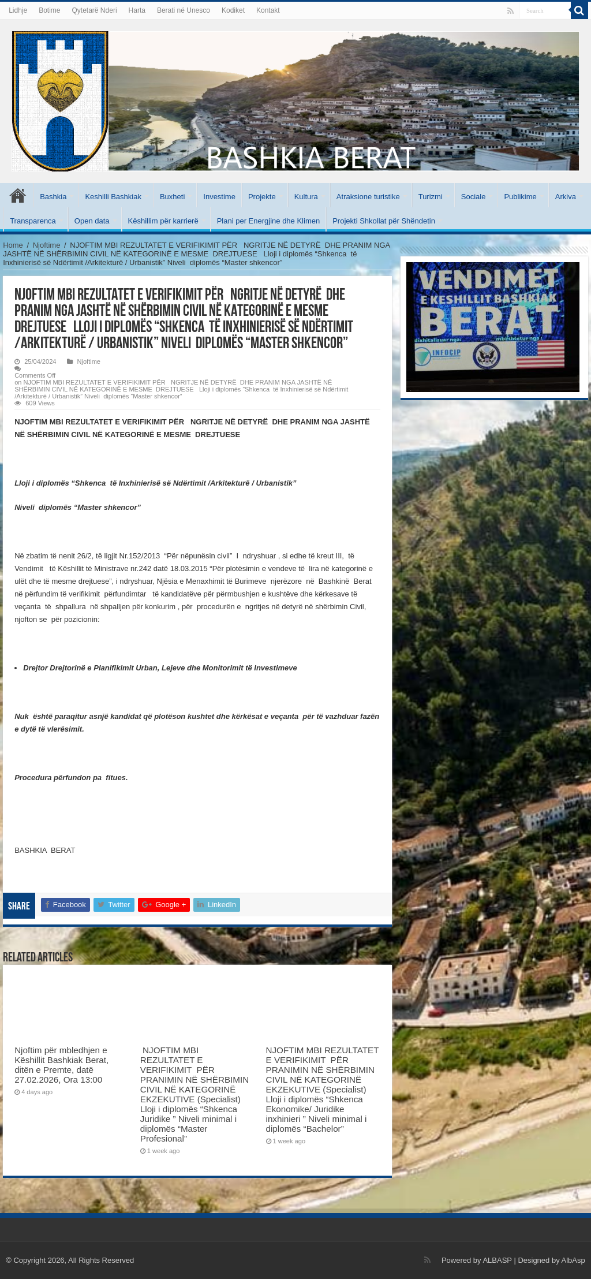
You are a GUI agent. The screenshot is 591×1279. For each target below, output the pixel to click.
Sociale (473, 196)
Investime (219, 196)
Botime (49, 10)
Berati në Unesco (183, 10)
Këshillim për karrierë (163, 221)
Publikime (520, 196)
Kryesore (18, 195)
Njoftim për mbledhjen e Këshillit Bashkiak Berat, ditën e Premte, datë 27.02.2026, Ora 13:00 (61, 1064)
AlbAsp (573, 1260)
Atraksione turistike (368, 196)
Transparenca (33, 221)
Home (13, 245)
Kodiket (233, 10)
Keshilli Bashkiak (113, 196)
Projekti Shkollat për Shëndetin (383, 221)
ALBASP (496, 1260)
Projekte (262, 196)
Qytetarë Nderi (94, 10)
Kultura (306, 196)
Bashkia (53, 196)
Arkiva (565, 196)
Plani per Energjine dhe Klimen (268, 221)
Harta (137, 10)
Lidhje (18, 10)
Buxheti (172, 196)
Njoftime (47, 245)
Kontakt (268, 10)
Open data (92, 221)
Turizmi (430, 196)
